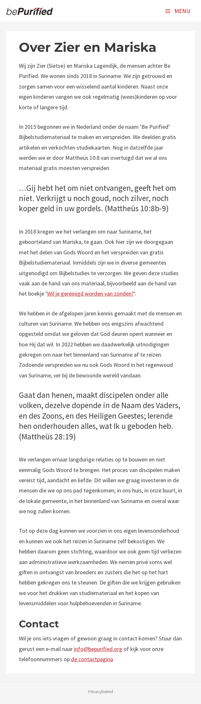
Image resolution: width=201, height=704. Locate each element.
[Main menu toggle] (177, 11)
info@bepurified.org (98, 649)
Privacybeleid (100, 691)
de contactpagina (92, 659)
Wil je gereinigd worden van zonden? (90, 293)
